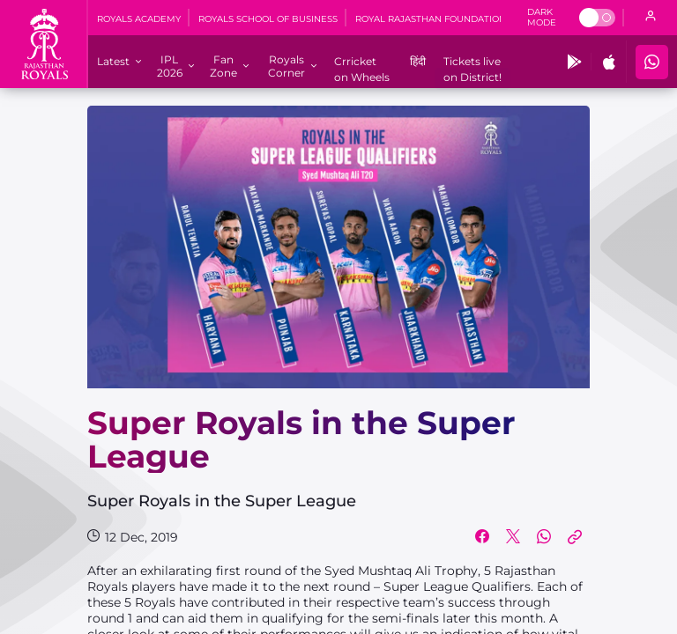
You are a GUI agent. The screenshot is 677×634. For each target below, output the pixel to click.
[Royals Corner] (286, 66)
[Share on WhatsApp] (544, 537)
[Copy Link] (575, 537)
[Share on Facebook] (482, 537)
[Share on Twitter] (513, 537)
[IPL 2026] (169, 66)
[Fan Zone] (223, 66)
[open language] (650, 17)
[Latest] (113, 61)
